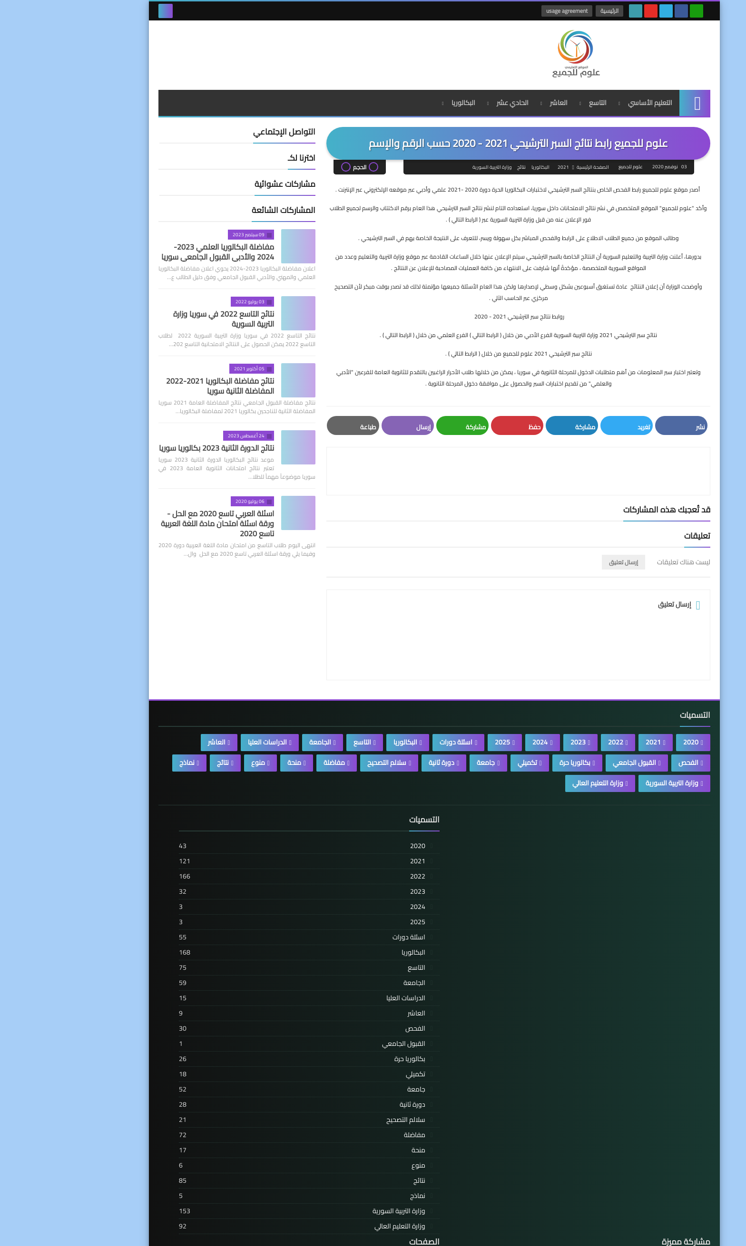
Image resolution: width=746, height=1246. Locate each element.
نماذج (125, 746)
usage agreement (509, 10)
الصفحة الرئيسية (528, 164)
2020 (629, 725)
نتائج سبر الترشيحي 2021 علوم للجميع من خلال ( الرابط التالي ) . (457, 351)
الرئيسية (552, 10)
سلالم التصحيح (325, 746)
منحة (233, 746)
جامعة (424, 746)
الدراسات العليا (206, 725)
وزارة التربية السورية (427, 164)
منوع (197, 746)
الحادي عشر (451, 100)
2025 (441, 725)
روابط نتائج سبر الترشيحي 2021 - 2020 (457, 314)
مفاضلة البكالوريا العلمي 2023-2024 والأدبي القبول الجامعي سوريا (156, 249)
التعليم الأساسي (589, 100)
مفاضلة (273, 746)
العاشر (497, 100)
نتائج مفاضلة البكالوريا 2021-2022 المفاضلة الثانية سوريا (159, 383)
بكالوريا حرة (513, 746)
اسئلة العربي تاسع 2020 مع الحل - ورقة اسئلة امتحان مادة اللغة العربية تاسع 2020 (156, 520)
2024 (478, 725)
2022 (554, 725)
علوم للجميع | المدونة (543, 1237)
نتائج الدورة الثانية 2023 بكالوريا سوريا (155, 445)
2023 (516, 725)
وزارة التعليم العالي (536, 766)
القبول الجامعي (573, 746)
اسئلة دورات (394, 725)
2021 (498, 164)
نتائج (456, 164)
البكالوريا (402, 100)
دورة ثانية (380, 746)
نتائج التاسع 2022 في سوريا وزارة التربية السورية (162, 316)
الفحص (627, 746)
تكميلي (466, 746)
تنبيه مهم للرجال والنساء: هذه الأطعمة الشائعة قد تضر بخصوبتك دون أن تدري (307, 915)
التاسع (536, 100)
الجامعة (259, 725)
